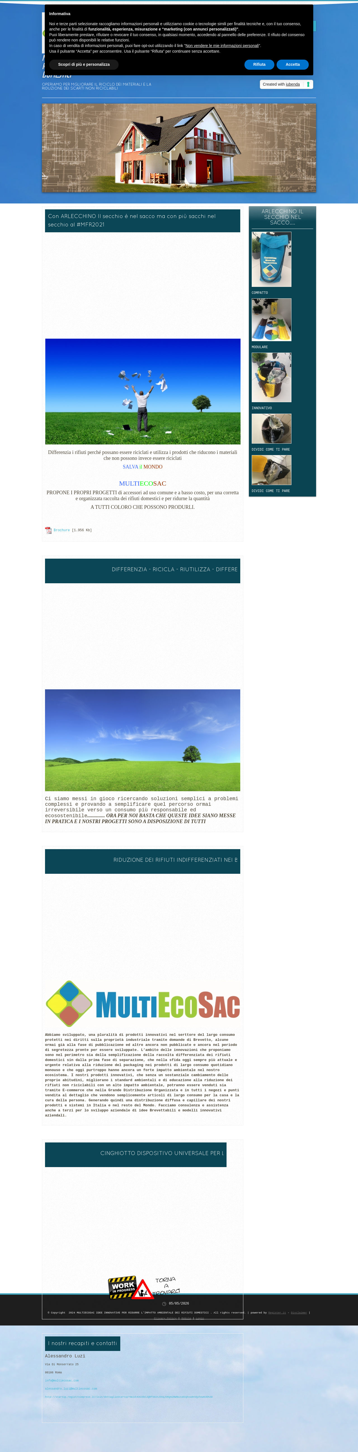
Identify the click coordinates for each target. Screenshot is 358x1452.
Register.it (277, 1313)
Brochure (62, 530)
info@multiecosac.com (62, 1384)
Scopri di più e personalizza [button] (84, 64)
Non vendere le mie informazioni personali (221, 45)
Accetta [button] (293, 64)
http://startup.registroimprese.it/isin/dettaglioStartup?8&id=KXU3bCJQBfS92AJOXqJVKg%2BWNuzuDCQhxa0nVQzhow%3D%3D (129, 1399)
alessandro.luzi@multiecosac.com (71, 1392)
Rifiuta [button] (259, 64)
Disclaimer (299, 1313)
